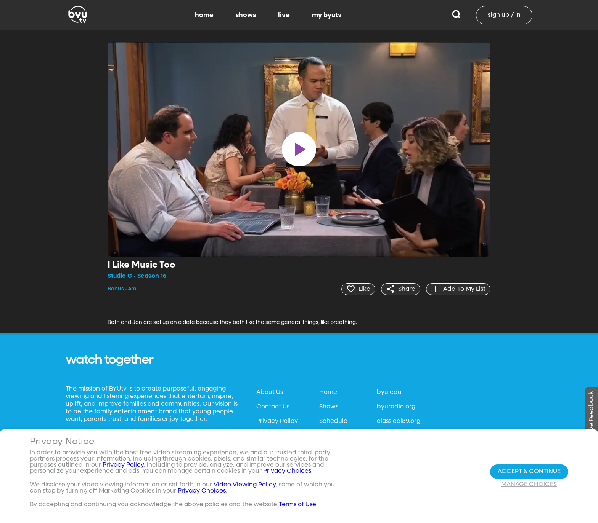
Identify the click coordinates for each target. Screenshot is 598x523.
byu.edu (389, 392)
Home (328, 392)
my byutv (327, 15)
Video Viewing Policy (245, 485)
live (284, 15)
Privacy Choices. (288, 471)
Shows (328, 407)
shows (246, 15)
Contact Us (272, 407)
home (204, 15)
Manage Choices (529, 485)
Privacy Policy (277, 421)
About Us (269, 392)
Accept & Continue (529, 472)
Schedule (333, 421)
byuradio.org (396, 407)
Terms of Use (297, 505)
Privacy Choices (202, 491)
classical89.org (398, 421)
